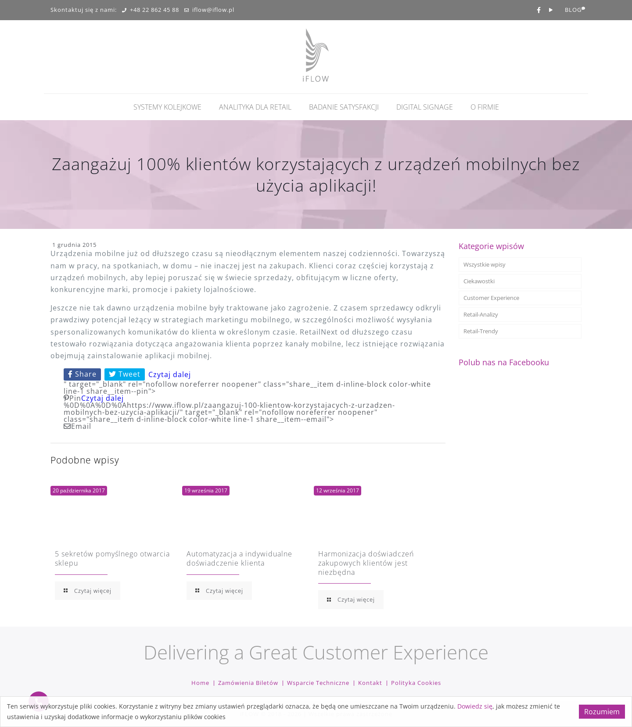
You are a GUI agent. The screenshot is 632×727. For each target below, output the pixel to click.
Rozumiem (602, 711)
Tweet (124, 374)
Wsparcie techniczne (318, 683)
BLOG (573, 10)
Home (200, 683)
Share (82, 374)
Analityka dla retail (255, 107)
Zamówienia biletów (248, 683)
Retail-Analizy (480, 314)
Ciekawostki (479, 281)
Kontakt (370, 683)
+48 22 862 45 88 (150, 10)
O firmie (484, 107)
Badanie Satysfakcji (344, 107)
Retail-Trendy (480, 331)
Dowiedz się (474, 706)
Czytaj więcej (87, 591)
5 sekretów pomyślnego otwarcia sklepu (112, 558)
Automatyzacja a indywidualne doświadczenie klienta (239, 558)
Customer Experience (491, 298)
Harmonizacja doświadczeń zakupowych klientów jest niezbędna (366, 563)
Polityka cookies (416, 683)
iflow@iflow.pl (209, 10)
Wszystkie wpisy (484, 264)
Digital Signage (424, 107)
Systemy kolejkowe (167, 107)
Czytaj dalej (169, 374)
